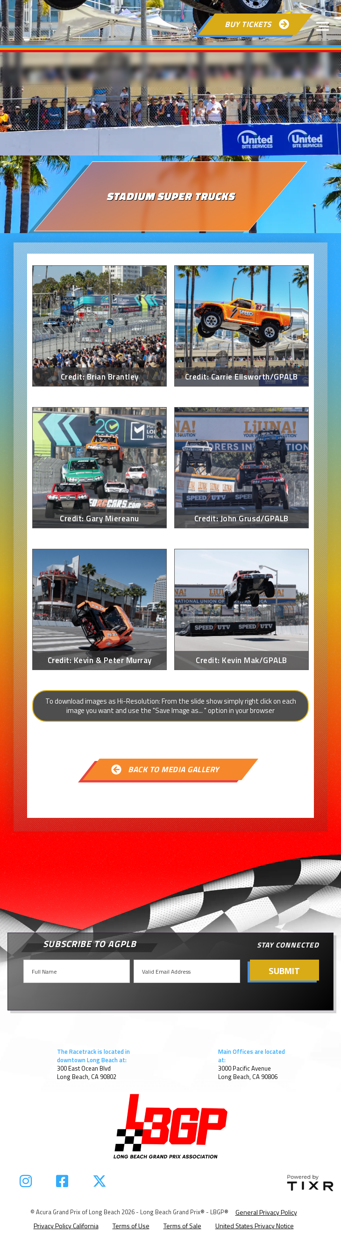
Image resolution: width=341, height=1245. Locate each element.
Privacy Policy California (66, 1225)
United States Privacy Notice (254, 1225)
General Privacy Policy (266, 1212)
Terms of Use (131, 1225)
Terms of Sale (182, 1225)
